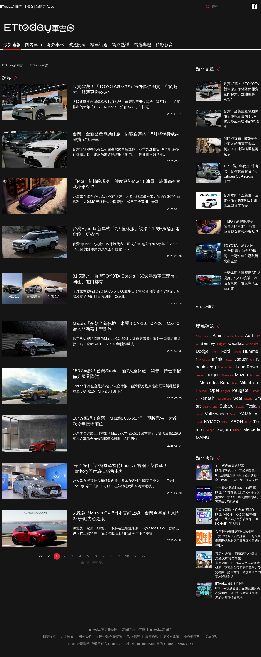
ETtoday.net (116, 643)
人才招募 (67, 636)
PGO (225, 422)
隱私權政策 (171, 636)
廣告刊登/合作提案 (108, 636)
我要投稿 (49, 636)
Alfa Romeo (203, 336)
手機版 (29, 6)
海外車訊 (55, 44)
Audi (249, 335)
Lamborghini (226, 367)
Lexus (199, 375)
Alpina (219, 335)
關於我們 (85, 636)
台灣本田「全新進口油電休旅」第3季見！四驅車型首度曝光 (241, 200)
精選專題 (142, 44)
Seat (237, 398)
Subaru (226, 406)
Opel (214, 390)
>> (143, 556)
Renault (206, 398)
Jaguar (241, 359)
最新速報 (12, 44)
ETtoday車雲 (43, 28)
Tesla (251, 406)
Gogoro (223, 429)
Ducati (237, 430)
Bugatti (221, 344)
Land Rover (247, 366)
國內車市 (33, 44)
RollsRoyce (224, 398)
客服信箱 (133, 636)
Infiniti (217, 359)
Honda (236, 351)
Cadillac (236, 343)
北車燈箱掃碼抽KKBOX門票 (235, 488)
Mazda (241, 374)
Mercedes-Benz (214, 382)
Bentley (208, 343)
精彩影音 (164, 44)
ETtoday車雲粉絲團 (254, 6)
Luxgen (213, 374)
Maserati (227, 375)
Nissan (203, 391)
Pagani (225, 391)
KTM (248, 422)
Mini (234, 383)
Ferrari (215, 351)
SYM (199, 422)
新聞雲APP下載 (133, 629)
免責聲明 (211, 636)
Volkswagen (216, 413)
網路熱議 (120, 44)
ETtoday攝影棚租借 (229, 583)
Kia (252, 359)
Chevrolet (252, 344)
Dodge (202, 351)
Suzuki (240, 406)
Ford (225, 351)
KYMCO (212, 421)
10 (127, 556)
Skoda (248, 398)
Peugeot (240, 390)
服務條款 (151, 636)
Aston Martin (235, 336)
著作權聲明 (192, 636)
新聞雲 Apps (45, 6)
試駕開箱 (77, 44)
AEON (237, 421)
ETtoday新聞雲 (11, 6)
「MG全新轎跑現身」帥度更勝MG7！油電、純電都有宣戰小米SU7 (241, 227)
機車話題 (99, 44)
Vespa (210, 430)
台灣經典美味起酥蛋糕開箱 (234, 531)
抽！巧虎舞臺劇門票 (229, 466)
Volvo (233, 414)
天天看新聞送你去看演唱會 (234, 509)
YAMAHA (248, 413)
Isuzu (229, 359)
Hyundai (204, 359)
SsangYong (210, 406)
